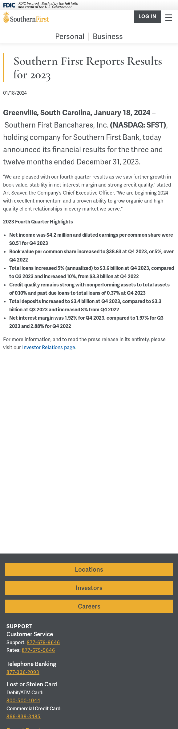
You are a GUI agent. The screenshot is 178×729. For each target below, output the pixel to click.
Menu (168, 17)
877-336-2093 (22, 672)
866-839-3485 (23, 716)
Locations (89, 569)
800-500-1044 (23, 700)
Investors (89, 588)
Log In (147, 17)
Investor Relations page (48, 347)
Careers (89, 606)
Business (108, 36)
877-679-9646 (43, 642)
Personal (69, 36)
